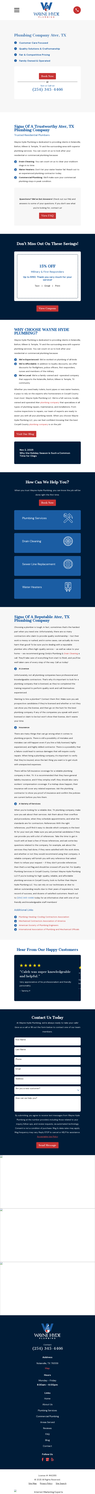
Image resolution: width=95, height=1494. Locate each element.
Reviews (47, 1428)
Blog (47, 1440)
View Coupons (47, 308)
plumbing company (49, 402)
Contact (47, 1446)
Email (47, 285)
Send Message (47, 1145)
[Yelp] (52, 1459)
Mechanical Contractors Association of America (42, 921)
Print (57, 285)
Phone (19, 1059)
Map (47, 1368)
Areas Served (47, 1422)
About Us (47, 1404)
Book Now (47, 76)
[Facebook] (42, 1459)
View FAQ (47, 215)
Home (47, 1398)
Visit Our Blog (25, 434)
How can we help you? (26, 1098)
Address (19, 1078)
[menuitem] (33, 1483)
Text (37, 285)
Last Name (21, 1049)
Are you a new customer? (28, 1088)
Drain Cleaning (71, 653)
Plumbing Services (47, 1410)
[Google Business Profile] (47, 1459)
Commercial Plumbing (47, 1416)
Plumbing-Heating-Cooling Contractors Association (44, 917)
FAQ (47, 1434)
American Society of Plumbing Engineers (38, 925)
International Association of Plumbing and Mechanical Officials (49, 929)
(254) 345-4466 (47, 89)
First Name (21, 1039)
